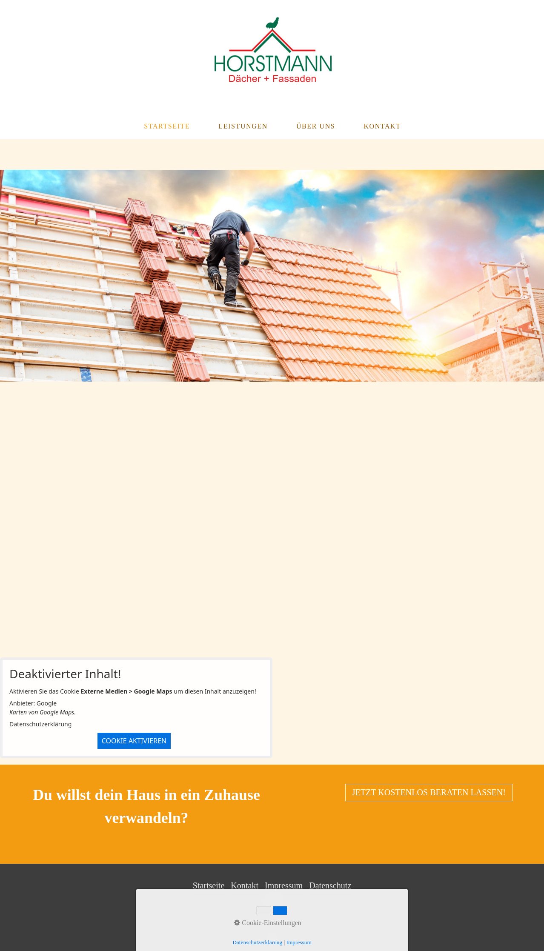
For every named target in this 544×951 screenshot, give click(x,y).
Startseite (167, 126)
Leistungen (243, 126)
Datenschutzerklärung (40, 724)
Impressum (284, 885)
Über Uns (315, 126)
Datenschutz (330, 885)
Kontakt (382, 126)
